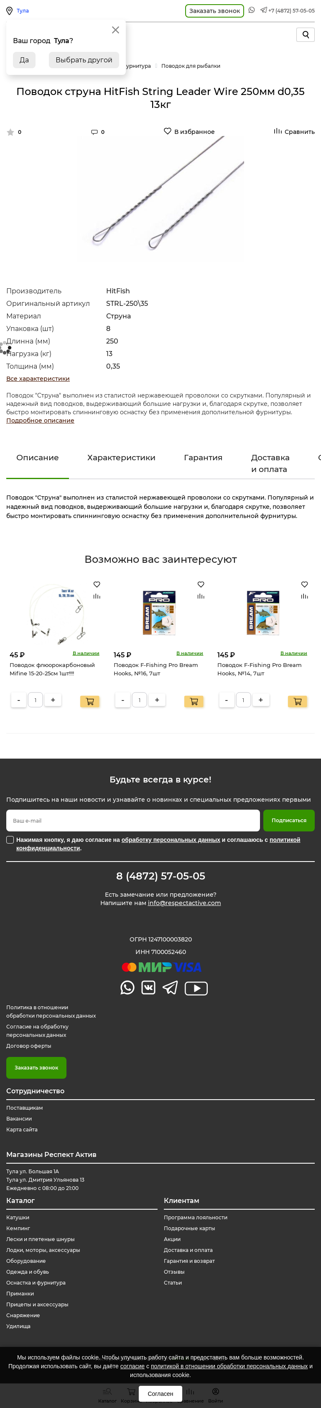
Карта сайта (22, 1129)
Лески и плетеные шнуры (40, 1239)
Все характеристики (38, 378)
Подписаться (289, 820)
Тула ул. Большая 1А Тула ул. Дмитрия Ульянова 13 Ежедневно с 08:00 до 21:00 (45, 1179)
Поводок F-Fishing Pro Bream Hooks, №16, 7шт (156, 669)
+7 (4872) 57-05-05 (291, 11)
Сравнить (300, 132)
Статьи (173, 1283)
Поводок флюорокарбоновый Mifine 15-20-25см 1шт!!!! (52, 669)
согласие (132, 1366)
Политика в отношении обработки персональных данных (51, 1011)
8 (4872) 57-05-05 (160, 876)
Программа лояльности (195, 1217)
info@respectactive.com (184, 903)
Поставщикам (24, 1108)
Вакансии (19, 1119)
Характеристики (121, 457)
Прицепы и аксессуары (37, 1304)
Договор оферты (28, 1046)
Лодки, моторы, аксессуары (43, 1250)
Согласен (160, 1393)
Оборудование (26, 1261)
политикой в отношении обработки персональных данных (229, 1366)
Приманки (20, 1293)
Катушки (17, 1217)
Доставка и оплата (270, 463)
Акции (172, 1239)
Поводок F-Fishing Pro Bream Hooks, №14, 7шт (259, 669)
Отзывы (174, 1272)
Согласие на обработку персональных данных (37, 1030)
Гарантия (203, 457)
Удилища (18, 1326)
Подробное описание (40, 420)
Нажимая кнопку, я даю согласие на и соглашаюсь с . (158, 843)
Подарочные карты (189, 1228)
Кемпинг (18, 1228)
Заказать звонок (36, 1067)
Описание (37, 457)
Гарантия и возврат (189, 1261)
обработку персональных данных (171, 839)
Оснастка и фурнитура (36, 1283)
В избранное (194, 132)
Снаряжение (23, 1315)
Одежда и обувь (27, 1272)
